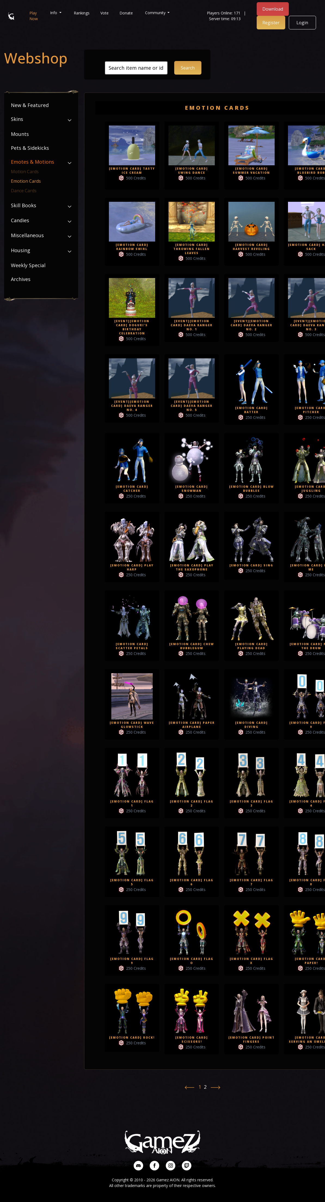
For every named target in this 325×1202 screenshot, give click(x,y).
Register (271, 23)
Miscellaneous (27, 235)
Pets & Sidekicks (30, 148)
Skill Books (23, 205)
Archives (20, 279)
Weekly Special (28, 265)
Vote (104, 13)
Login (302, 23)
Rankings (82, 13)
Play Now (33, 15)
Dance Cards (23, 191)
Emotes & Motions (32, 161)
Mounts (20, 134)
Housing (20, 250)
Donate (126, 13)
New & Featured (30, 105)
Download (272, 9)
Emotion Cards (26, 181)
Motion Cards (25, 172)
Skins (17, 119)
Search (188, 68)
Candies (20, 220)
